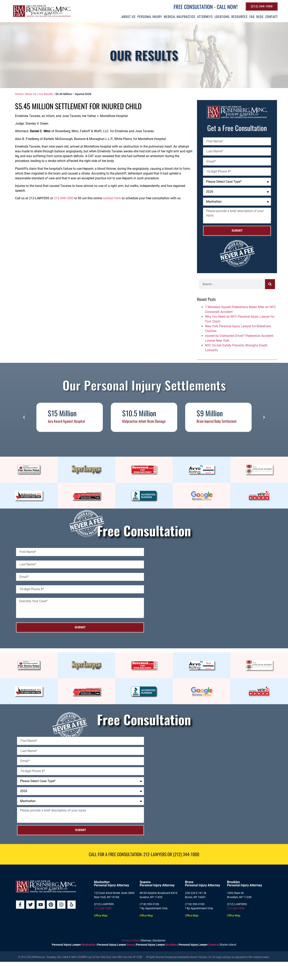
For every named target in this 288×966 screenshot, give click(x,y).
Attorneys (205, 16)
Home (18, 94)
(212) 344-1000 (186, 854)
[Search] (270, 284)
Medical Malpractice (179, 16)
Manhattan (88, 944)
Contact (271, 16)
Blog (260, 16)
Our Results (46, 94)
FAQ (252, 16)
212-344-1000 (63, 198)
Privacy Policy (130, 940)
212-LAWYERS (154, 854)
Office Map (100, 915)
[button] (24, 417)
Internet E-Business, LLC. (201, 957)
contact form (112, 198)
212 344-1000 (102, 908)
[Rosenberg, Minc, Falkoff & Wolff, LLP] (211, 590)
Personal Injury (149, 16)
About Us (129, 16)
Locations (222, 16)
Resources (239, 16)
